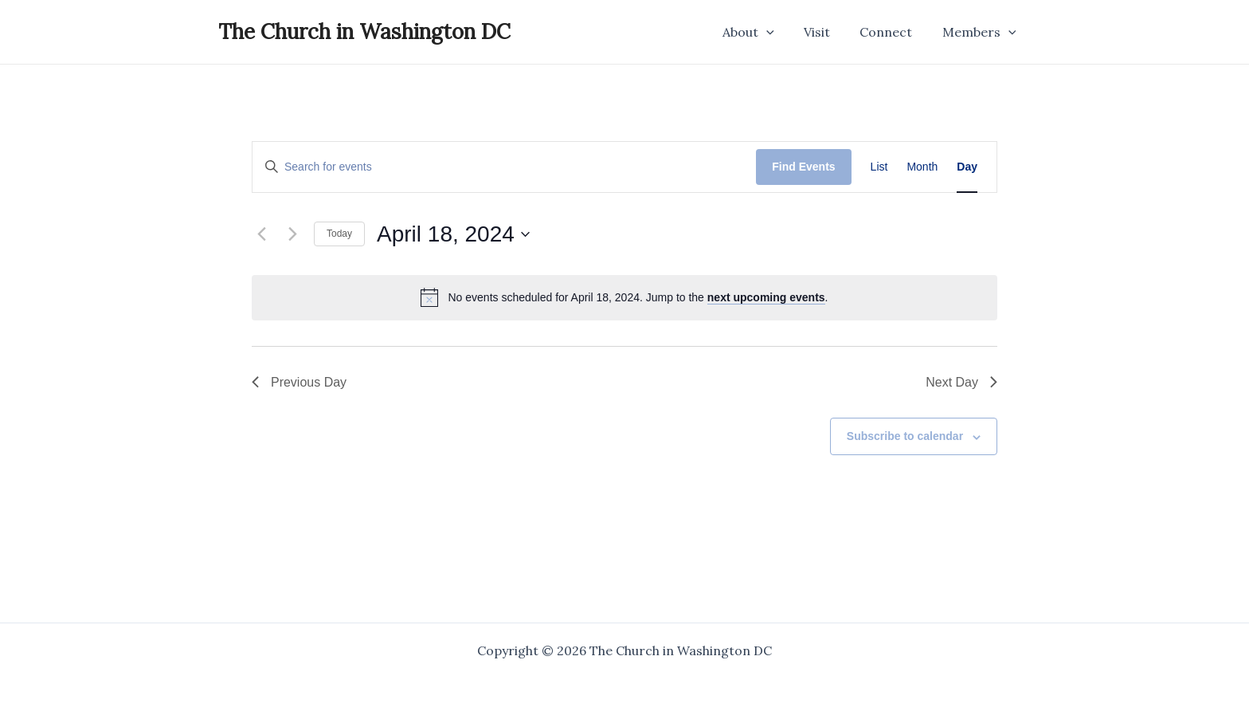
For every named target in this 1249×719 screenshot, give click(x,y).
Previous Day (299, 382)
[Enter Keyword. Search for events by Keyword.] (504, 167)
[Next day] (292, 234)
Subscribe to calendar (905, 436)
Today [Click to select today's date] (339, 233)
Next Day (961, 382)
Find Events (803, 166)
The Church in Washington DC (364, 31)
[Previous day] (261, 234)
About (763, 32)
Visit (827, 32)
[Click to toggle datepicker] (453, 234)
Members (981, 32)
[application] (781, 32)
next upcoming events (766, 297)
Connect (892, 32)
